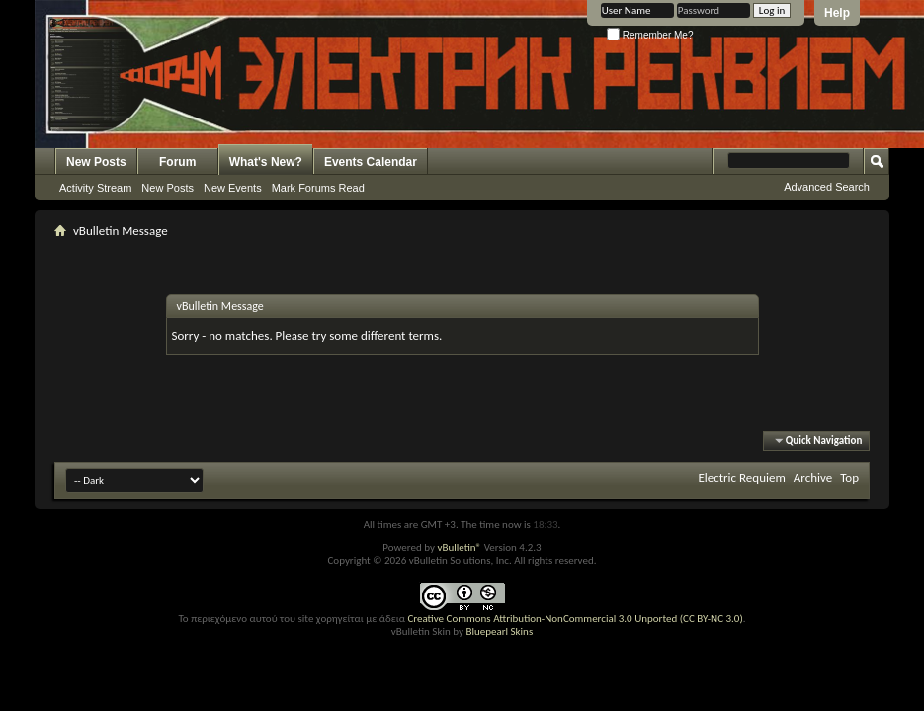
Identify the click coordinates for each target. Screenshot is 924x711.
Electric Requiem (741, 477)
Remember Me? (650, 35)
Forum (177, 162)
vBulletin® (459, 547)
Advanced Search (827, 187)
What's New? (265, 162)
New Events (233, 188)
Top (849, 477)
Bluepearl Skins (499, 631)
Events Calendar (370, 162)
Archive (813, 477)
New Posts (96, 162)
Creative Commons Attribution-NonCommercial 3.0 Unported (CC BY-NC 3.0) (574, 618)
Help (837, 13)
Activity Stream (95, 188)
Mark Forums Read (318, 188)
